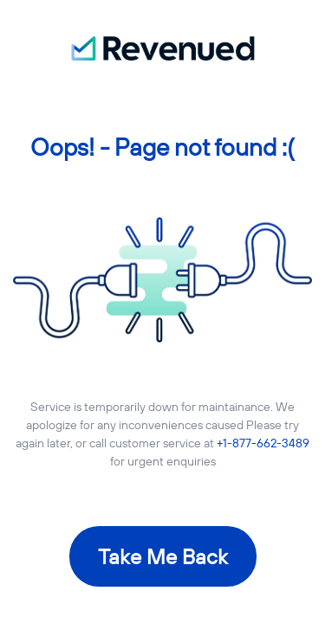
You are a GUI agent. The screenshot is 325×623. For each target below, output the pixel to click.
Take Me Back (163, 556)
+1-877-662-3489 (263, 443)
